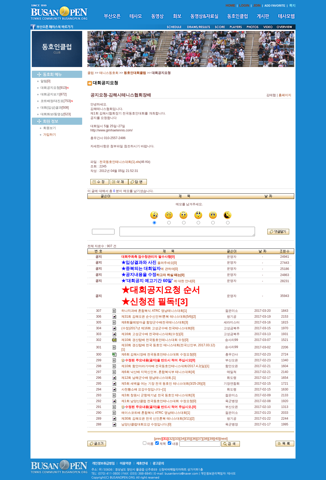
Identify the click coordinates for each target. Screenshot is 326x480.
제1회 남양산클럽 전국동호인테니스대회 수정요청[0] (159, 401)
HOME (230, 5)
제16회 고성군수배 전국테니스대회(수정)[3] (153, 334)
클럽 (90, 73)
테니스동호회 (108, 73)
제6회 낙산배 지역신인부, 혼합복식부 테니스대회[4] (158, 372)
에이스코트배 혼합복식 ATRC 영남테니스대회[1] (156, 413)
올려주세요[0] (149, 263)
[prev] (158, 439)
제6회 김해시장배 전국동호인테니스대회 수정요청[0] (159, 354)
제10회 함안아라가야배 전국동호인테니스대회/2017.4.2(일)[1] (166, 366)
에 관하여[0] (149, 269)
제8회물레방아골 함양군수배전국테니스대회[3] (155, 322)
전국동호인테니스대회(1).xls (119, 162)
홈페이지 (285, 95)
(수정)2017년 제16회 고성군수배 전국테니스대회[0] (158, 328)
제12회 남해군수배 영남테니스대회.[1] (149, 378)
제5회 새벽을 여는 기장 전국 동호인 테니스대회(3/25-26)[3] (164, 383)
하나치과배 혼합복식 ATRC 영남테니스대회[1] (155, 311)
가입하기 (49, 134)
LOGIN (244, 5)
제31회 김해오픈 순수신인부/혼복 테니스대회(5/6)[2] (159, 316)
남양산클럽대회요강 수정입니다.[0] (147, 424)
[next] (223, 439)
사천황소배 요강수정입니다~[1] (144, 389)
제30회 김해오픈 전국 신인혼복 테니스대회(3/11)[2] (158, 418)
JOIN (257, 5)
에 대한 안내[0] (158, 281)
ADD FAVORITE (275, 5)
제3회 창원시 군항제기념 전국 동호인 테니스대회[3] (158, 395)
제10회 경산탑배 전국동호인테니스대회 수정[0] (155, 340)
